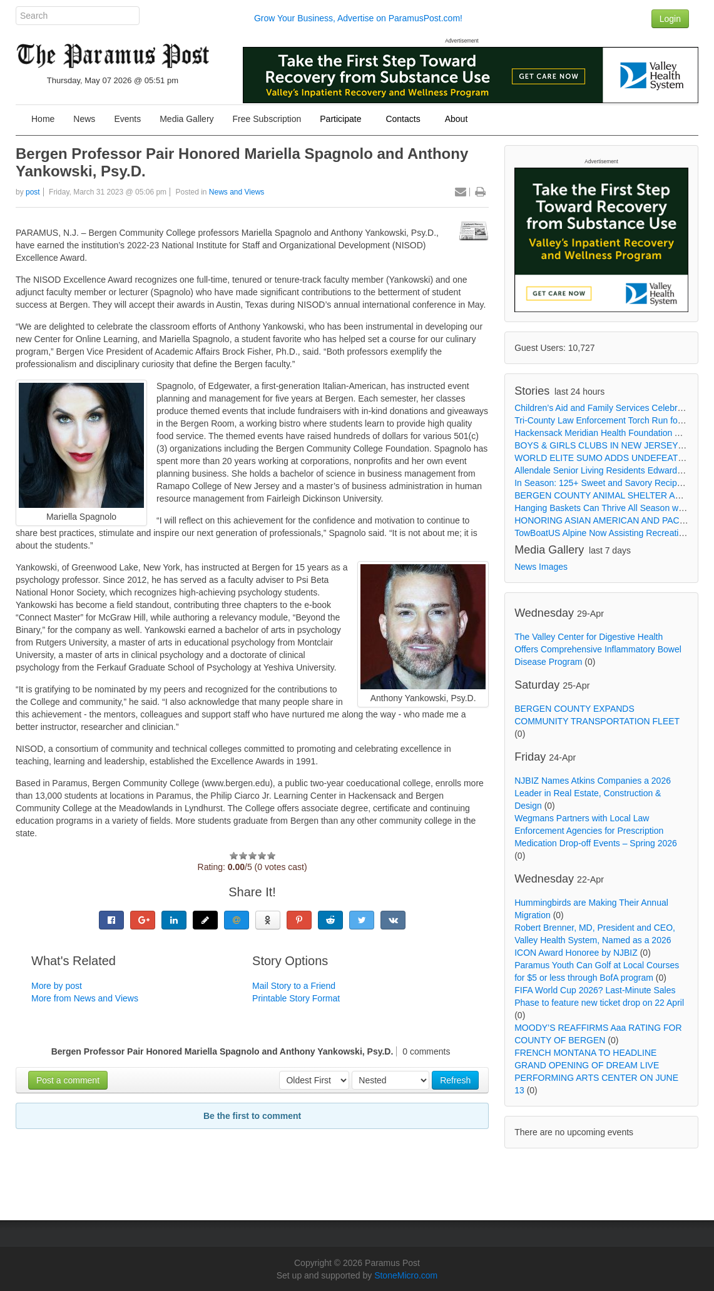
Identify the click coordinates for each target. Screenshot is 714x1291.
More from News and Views (84, 998)
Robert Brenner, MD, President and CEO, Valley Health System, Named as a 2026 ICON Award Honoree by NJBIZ (594, 940)
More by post (56, 986)
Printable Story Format (296, 998)
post (33, 192)
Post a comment (67, 1080)
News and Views (237, 192)
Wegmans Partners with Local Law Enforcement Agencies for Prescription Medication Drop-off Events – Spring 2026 (595, 830)
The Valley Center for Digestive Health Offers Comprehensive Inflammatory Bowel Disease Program (597, 649)
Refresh (455, 1080)
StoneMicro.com (405, 1275)
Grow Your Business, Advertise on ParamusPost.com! (358, 18)
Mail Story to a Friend (293, 986)
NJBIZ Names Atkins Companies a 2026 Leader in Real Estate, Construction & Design (592, 793)
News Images (541, 567)
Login (670, 19)
